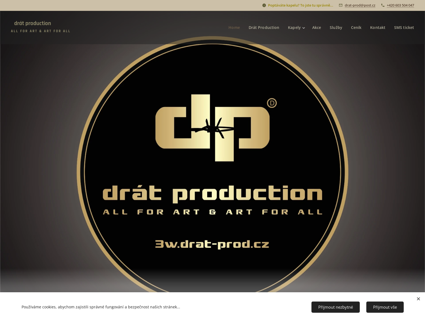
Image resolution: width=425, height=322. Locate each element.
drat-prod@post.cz (360, 5)
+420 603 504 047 (400, 5)
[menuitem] (233, 27)
